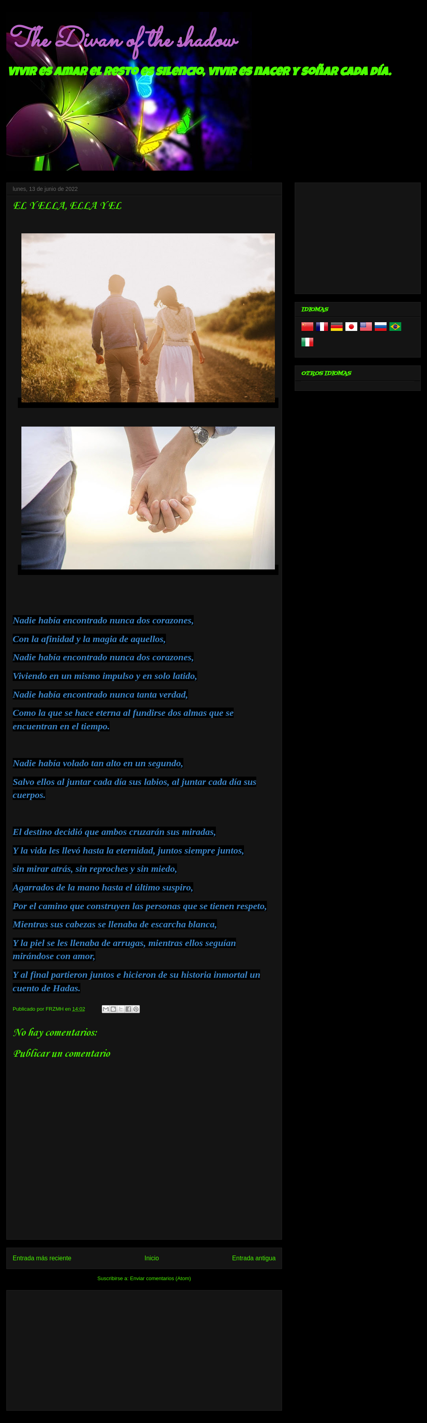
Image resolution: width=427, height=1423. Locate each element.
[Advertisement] (144, 1348)
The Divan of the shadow (120, 41)
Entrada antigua (254, 1258)
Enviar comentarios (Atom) (160, 1278)
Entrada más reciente (42, 1258)
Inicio (152, 1258)
